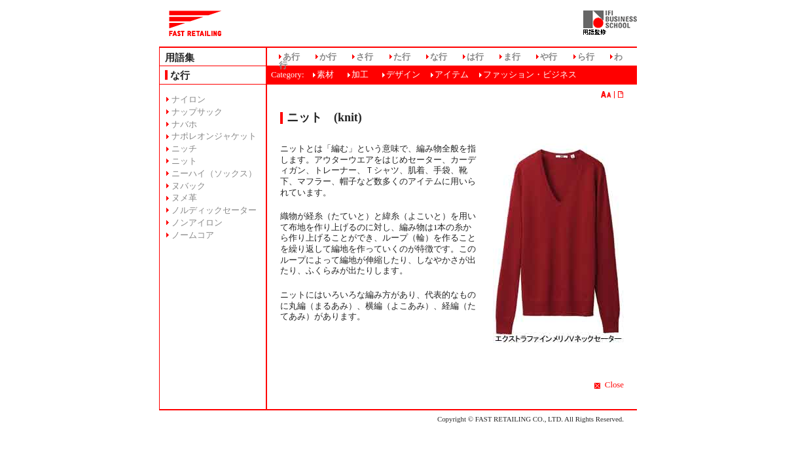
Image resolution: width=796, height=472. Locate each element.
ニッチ (184, 148)
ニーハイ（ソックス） (214, 173)
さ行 (364, 57)
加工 (360, 74)
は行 (475, 57)
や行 (548, 57)
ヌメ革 (184, 198)
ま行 (511, 57)
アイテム (452, 74)
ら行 (585, 57)
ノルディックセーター (214, 210)
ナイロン (189, 99)
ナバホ (184, 124)
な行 (438, 57)
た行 (401, 57)
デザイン (403, 74)
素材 (325, 74)
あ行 (291, 57)
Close (614, 384)
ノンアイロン (197, 222)
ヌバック (189, 186)
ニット (184, 161)
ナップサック (197, 112)
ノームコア (193, 235)
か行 (327, 57)
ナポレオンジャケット (214, 136)
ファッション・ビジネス (530, 74)
